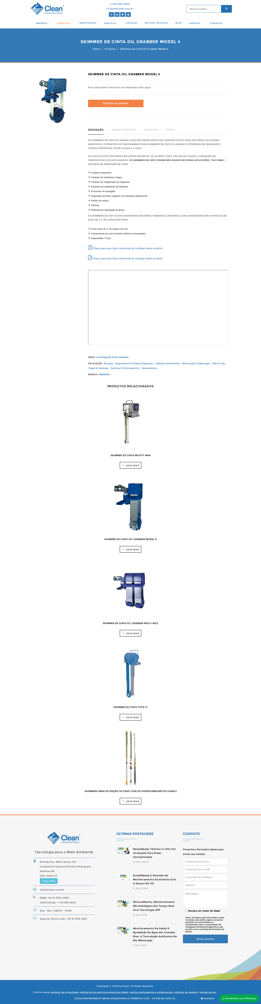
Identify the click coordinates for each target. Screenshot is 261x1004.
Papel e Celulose (99, 368)
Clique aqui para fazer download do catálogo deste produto (125, 248)
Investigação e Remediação (112, 357)
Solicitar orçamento (116, 103)
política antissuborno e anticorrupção (151, 992)
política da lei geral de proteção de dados (104, 992)
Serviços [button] (110, 23)
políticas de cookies (185, 992)
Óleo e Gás (219, 363)
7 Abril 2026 (140, 945)
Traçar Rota (48, 881)
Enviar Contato (205, 938)
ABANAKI (104, 374)
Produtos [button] (63, 23)
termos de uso (208, 992)
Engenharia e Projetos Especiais (134, 363)
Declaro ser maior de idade (202, 910)
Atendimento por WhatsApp (239, 998)
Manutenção (88, 23)
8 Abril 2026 (140, 914)
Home (96, 48)
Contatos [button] (216, 23)
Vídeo (170, 129)
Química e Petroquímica (125, 368)
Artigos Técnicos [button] (156, 23)
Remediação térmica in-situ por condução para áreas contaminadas (154, 853)
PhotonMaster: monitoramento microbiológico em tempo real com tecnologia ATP (154, 905)
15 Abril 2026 (140, 862)
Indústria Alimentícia (167, 363)
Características (124, 129)
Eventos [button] (194, 23)
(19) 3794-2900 (120, 3)
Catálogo (151, 129)
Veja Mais (132, 465)
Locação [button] (131, 23)
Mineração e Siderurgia (196, 363)
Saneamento (149, 368)
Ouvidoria (207, 998)
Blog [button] (178, 23)
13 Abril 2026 (140, 888)
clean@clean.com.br (119, 8)
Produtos (110, 48)
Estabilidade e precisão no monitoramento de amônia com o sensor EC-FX (154, 879)
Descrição (96, 129)
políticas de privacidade (65, 992)
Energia (109, 363)
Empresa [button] (41, 23)
